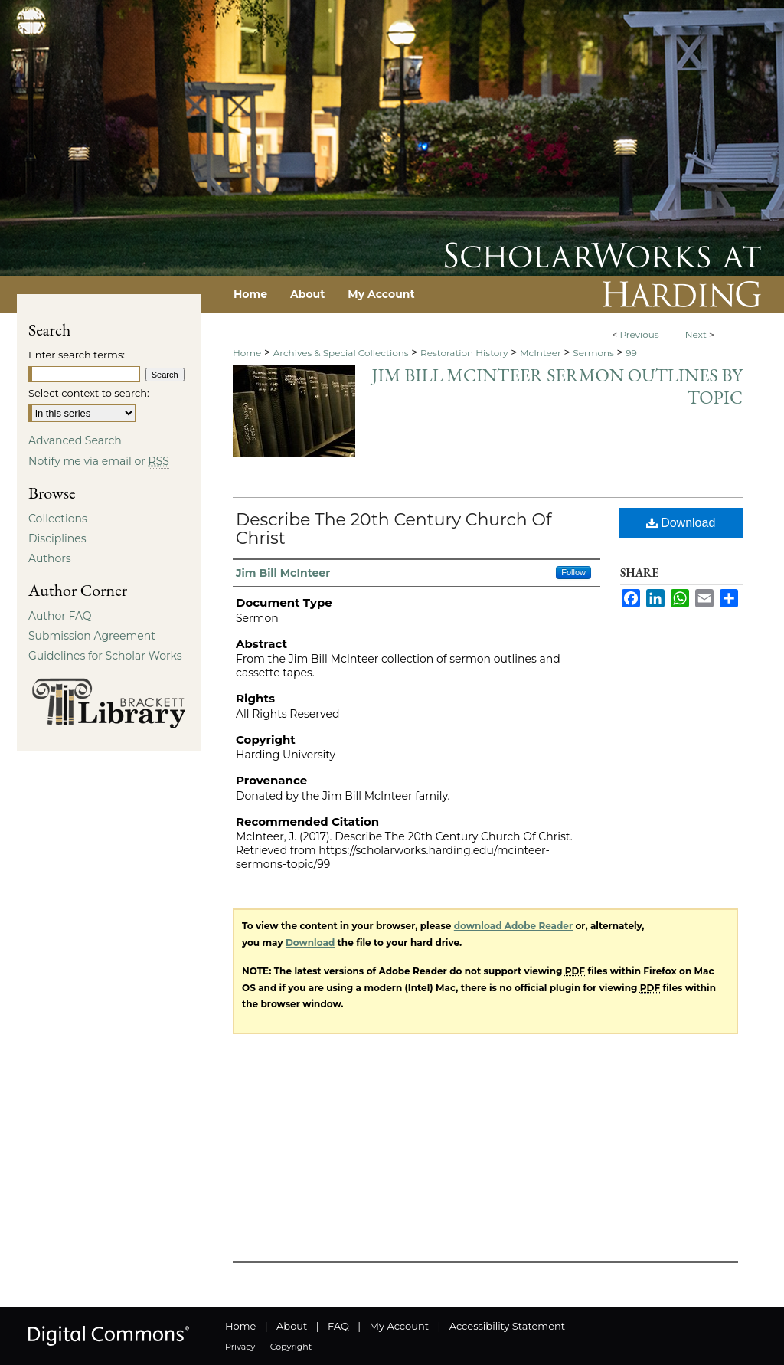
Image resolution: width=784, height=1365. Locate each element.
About (291, 1326)
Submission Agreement (91, 636)
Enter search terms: (76, 355)
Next (696, 334)
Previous (638, 334)
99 (631, 352)
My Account (399, 1326)
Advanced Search (75, 440)
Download (681, 522)
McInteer (540, 352)
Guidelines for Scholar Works (105, 656)
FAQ (338, 1326)
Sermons (593, 352)
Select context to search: (88, 393)
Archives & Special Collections (341, 352)
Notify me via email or (98, 461)
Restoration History (464, 352)
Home (247, 352)
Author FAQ (60, 616)
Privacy (240, 1346)
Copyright (291, 1346)
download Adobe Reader (513, 925)
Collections (57, 518)
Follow (573, 572)
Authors (49, 558)
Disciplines (57, 538)
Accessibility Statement (507, 1326)
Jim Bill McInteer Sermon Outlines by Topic (557, 386)
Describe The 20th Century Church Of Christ (393, 528)
